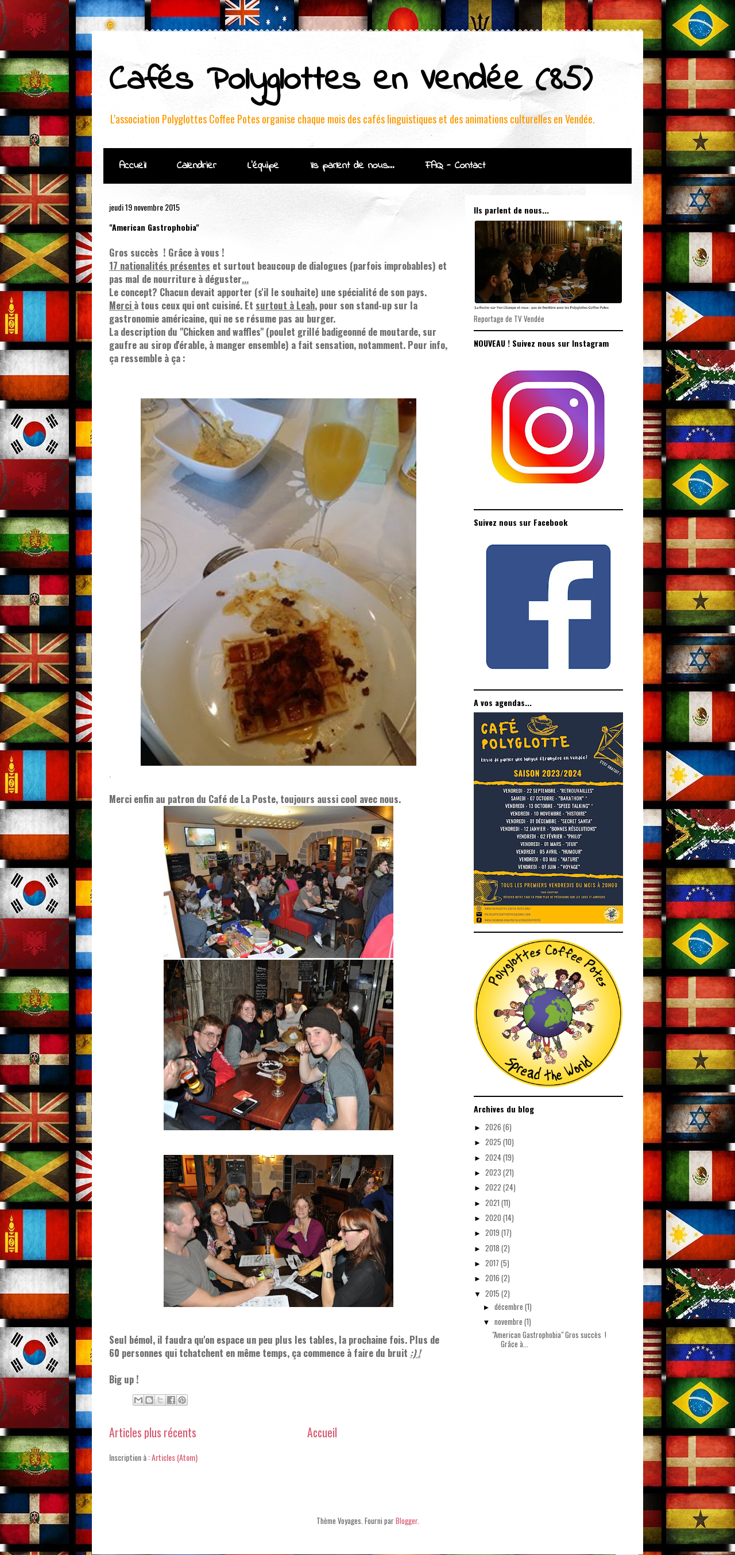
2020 (494, 1217)
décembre (509, 1306)
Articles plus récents (152, 1432)
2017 (493, 1263)
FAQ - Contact (455, 165)
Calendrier (196, 165)
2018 (493, 1248)
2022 (494, 1187)
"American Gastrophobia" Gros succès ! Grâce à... (549, 1339)
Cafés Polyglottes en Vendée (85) (350, 81)
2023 (494, 1172)
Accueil (132, 165)
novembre (509, 1321)
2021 (493, 1202)
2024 (494, 1157)
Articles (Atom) (175, 1457)
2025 (494, 1141)
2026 (494, 1127)
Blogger (406, 1520)
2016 (493, 1277)
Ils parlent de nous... (352, 165)
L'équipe (263, 165)
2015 (493, 1293)
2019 (493, 1232)
